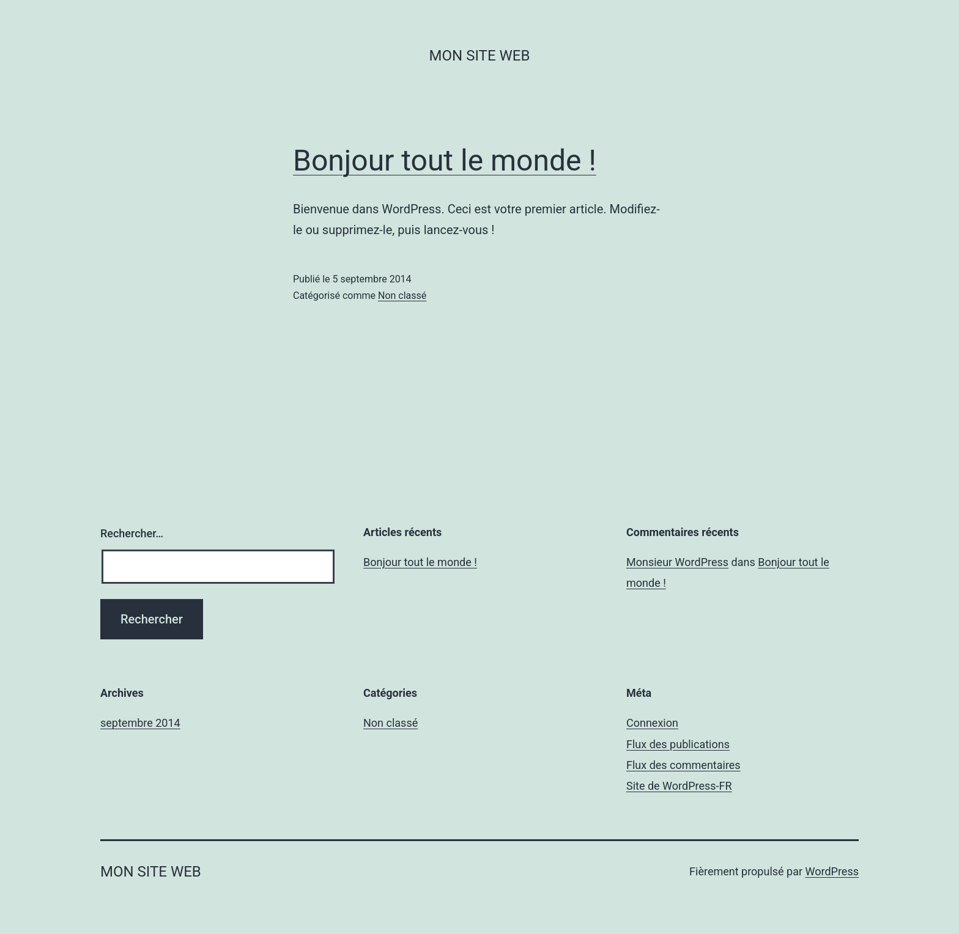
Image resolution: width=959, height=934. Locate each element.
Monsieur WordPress (677, 562)
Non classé (402, 295)
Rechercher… (131, 533)
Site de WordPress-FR (679, 785)
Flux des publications (678, 744)
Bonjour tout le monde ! (444, 160)
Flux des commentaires (683, 765)
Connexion (652, 722)
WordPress (832, 871)
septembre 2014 (140, 722)
